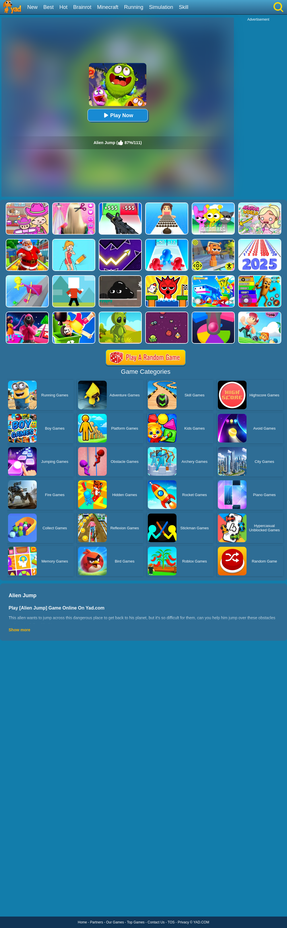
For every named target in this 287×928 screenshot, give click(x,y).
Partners (96, 922)
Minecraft (107, 7)
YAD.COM (201, 922)
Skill (183, 7)
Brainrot (82, 7)
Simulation (161, 7)
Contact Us (156, 922)
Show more (19, 630)
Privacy (183, 922)
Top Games (135, 922)
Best (48, 7)
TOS (171, 922)
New (32, 7)
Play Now (117, 115)
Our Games (115, 922)
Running (133, 7)
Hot (63, 7)
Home (82, 922)
